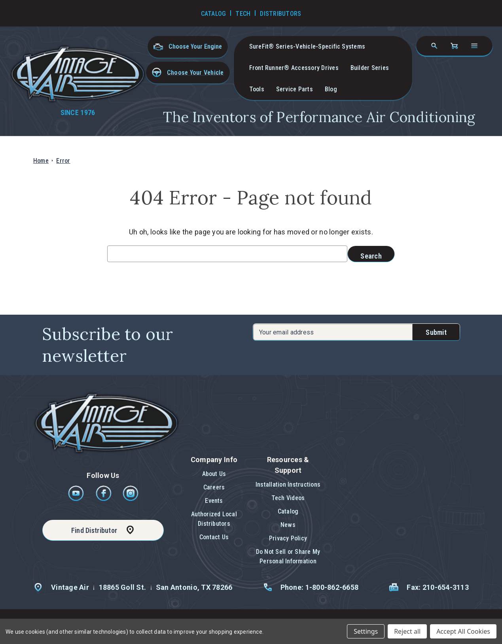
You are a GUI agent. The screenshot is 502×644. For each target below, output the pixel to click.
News (288, 525)
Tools (256, 89)
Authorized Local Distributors (214, 518)
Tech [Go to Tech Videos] (242, 13)
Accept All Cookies (463, 631)
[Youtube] (76, 499)
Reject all (407, 631)
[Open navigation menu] (474, 46)
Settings (366, 631)
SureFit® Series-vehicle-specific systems (307, 46)
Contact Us (214, 537)
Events (214, 500)
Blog (331, 89)
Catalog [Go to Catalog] (213, 13)
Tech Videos (288, 498)
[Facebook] (104, 499)
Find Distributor (94, 530)
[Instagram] (130, 499)
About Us (214, 474)
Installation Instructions (288, 484)
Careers (214, 487)
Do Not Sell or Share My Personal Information (288, 556)
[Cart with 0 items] (454, 46)
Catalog (288, 511)
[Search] (434, 46)
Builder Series (369, 68)
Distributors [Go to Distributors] (280, 13)
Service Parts (294, 89)
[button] (188, 72)
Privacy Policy (288, 538)
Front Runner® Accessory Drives (294, 68)
